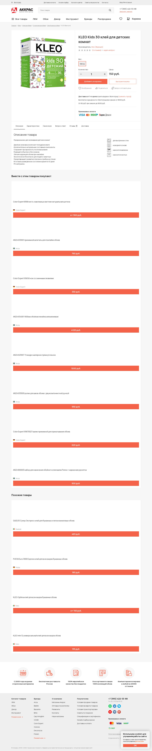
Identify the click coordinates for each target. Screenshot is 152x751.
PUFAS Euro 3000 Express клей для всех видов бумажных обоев (40, 559)
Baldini (36, 706)
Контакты (105, 3)
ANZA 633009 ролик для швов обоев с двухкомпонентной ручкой (41, 393)
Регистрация (127, 2)
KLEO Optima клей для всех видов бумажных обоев (35, 597)
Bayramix (37, 709)
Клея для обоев (26, 25)
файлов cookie (139, 741)
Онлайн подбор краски (86, 720)
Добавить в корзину (92, 81)
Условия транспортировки (87, 709)
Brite (35, 713)
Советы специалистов (92, 3)
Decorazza (38, 730)
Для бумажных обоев (53, 25)
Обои (45, 19)
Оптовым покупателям (60, 706)
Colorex (37, 727)
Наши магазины (58, 716)
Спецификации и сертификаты (88, 716)
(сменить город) (124, 96)
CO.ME (36, 720)
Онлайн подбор (63, 3)
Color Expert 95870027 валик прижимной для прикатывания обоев (41, 431)
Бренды (88, 19)
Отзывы (73, 126)
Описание (19, 126)
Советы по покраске (85, 713)
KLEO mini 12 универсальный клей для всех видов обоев (37, 635)
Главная (13, 25)
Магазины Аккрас (58, 702)
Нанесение (47, 126)
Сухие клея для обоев (39, 25)
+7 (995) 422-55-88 (128, 9)
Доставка (85, 126)
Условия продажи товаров (87, 702)
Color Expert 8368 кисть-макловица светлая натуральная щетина (41, 202)
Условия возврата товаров (87, 706)
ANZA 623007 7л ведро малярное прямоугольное (34, 355)
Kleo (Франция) (97, 47)
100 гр (82, 64)
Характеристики (33, 126)
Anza (36, 702)
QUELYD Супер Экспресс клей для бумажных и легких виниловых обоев (43, 521)
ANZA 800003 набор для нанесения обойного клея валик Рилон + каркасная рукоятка (50, 470)
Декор (57, 19)
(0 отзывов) (96, 50)
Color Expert (38, 723)
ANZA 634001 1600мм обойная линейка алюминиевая (35, 317)
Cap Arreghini (39, 716)
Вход (121, 2)
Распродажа (104, 19)
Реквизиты (56, 709)
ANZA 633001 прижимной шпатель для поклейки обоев (36, 240)
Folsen (36, 734)
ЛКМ (35, 19)
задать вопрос (109, 50)
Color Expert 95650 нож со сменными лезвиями (33, 278)
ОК (135, 745)
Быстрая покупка (122, 81)
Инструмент (72, 19)
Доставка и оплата (50, 3)
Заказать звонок (126, 11)
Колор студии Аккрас (22, 10)
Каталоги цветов (76, 3)
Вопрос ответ (60, 126)
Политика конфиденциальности (118, 734)
